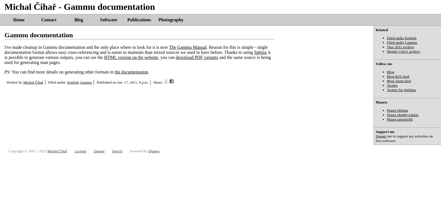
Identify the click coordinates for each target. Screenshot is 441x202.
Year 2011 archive (400, 47)
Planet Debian (397, 110)
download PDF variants (197, 57)
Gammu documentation (38, 35)
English (73, 82)
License (80, 151)
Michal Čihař (33, 82)
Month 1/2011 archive (403, 51)
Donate (381, 136)
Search (117, 151)
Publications (139, 19)
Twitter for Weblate (401, 90)
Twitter (392, 85)
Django (153, 151)
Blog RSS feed (398, 76)
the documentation (131, 72)
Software (108, 19)
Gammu (86, 82)
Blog (78, 19)
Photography (171, 19)
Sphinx (260, 52)
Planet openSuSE (400, 119)
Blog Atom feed (399, 81)
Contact (48, 19)
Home (19, 19)
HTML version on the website (131, 57)
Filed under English (402, 38)
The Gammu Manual (187, 47)
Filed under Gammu (402, 42)
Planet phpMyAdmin (402, 115)
